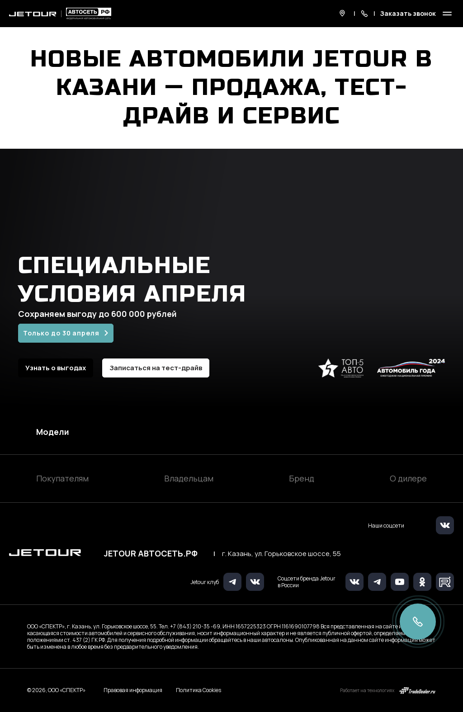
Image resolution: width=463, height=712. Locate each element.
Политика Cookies (198, 690)
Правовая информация (133, 690)
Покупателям (62, 478)
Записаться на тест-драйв (155, 368)
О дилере (408, 478)
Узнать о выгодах (55, 368)
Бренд (301, 478)
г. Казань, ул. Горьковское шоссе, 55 (281, 553)
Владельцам (188, 478)
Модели (52, 431)
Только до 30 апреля (61, 333)
